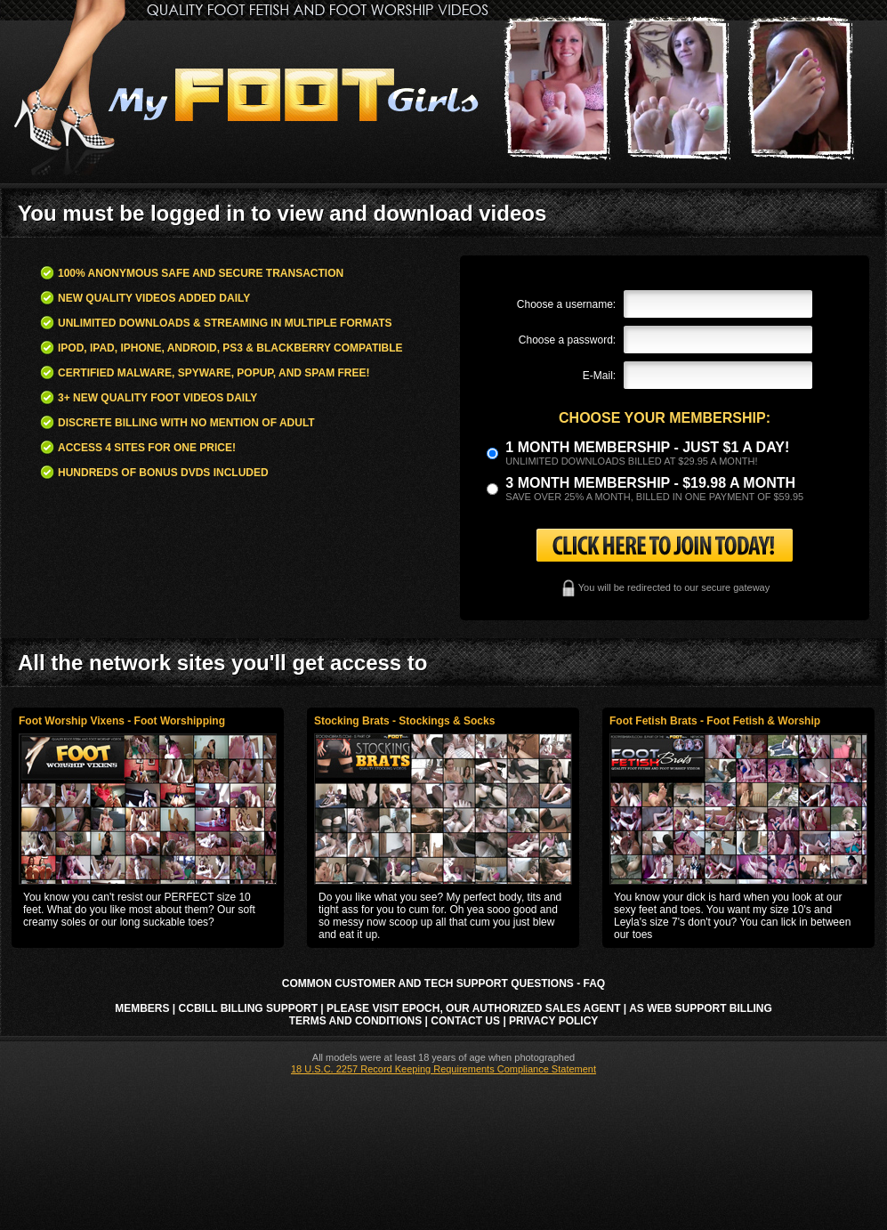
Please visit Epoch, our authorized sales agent (473, 1008)
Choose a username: (566, 304)
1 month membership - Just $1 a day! (647, 447)
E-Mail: (599, 375)
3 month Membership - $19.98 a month (650, 482)
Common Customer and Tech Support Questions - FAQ (443, 983)
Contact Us (465, 1021)
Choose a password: (567, 340)
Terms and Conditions (356, 1021)
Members (142, 1008)
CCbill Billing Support (248, 1008)
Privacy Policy (553, 1021)
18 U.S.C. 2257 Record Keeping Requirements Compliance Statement (443, 1069)
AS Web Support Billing (700, 1008)
